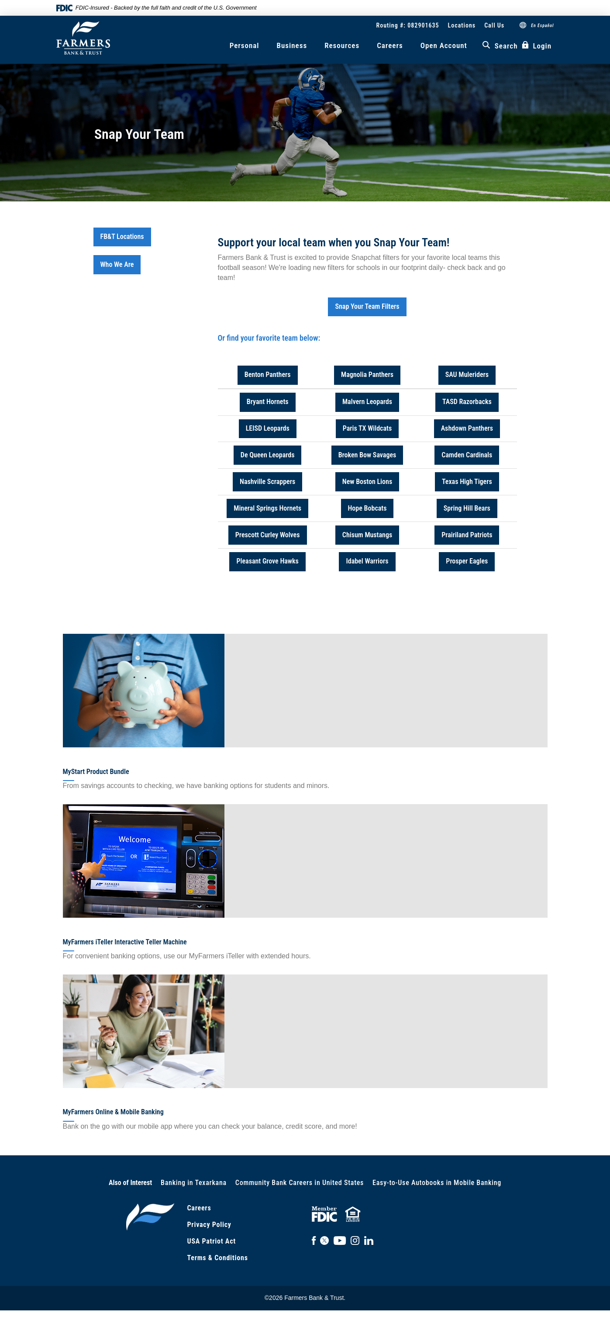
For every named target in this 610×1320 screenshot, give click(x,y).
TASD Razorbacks (467, 401)
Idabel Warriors (367, 561)
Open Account (443, 45)
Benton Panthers (268, 374)
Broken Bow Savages (367, 455)
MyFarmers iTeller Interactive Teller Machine (125, 942)
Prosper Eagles (467, 561)
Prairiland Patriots (466, 535)
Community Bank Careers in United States (299, 1182)
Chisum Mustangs (367, 535)
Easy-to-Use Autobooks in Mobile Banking (436, 1182)
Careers (390, 45)
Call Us (494, 25)
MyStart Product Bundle (96, 771)
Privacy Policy (209, 1224)
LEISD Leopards (267, 428)
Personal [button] (244, 45)
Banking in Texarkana (194, 1182)
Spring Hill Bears (467, 508)
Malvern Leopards (367, 401)
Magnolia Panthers (367, 374)
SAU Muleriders (467, 374)
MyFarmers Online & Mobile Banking (113, 1112)
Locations (462, 25)
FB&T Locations (122, 236)
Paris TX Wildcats (367, 428)
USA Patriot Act (211, 1241)
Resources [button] (341, 45)
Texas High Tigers (467, 481)
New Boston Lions (367, 481)
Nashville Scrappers (267, 481)
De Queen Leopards (268, 455)
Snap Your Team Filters (367, 306)
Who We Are (117, 264)
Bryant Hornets (268, 401)
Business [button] (292, 45)
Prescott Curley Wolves (267, 535)
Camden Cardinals (466, 455)
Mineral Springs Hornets (267, 508)
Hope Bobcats (367, 508)
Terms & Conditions (217, 1258)
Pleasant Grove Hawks (267, 561)
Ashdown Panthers (467, 428)
